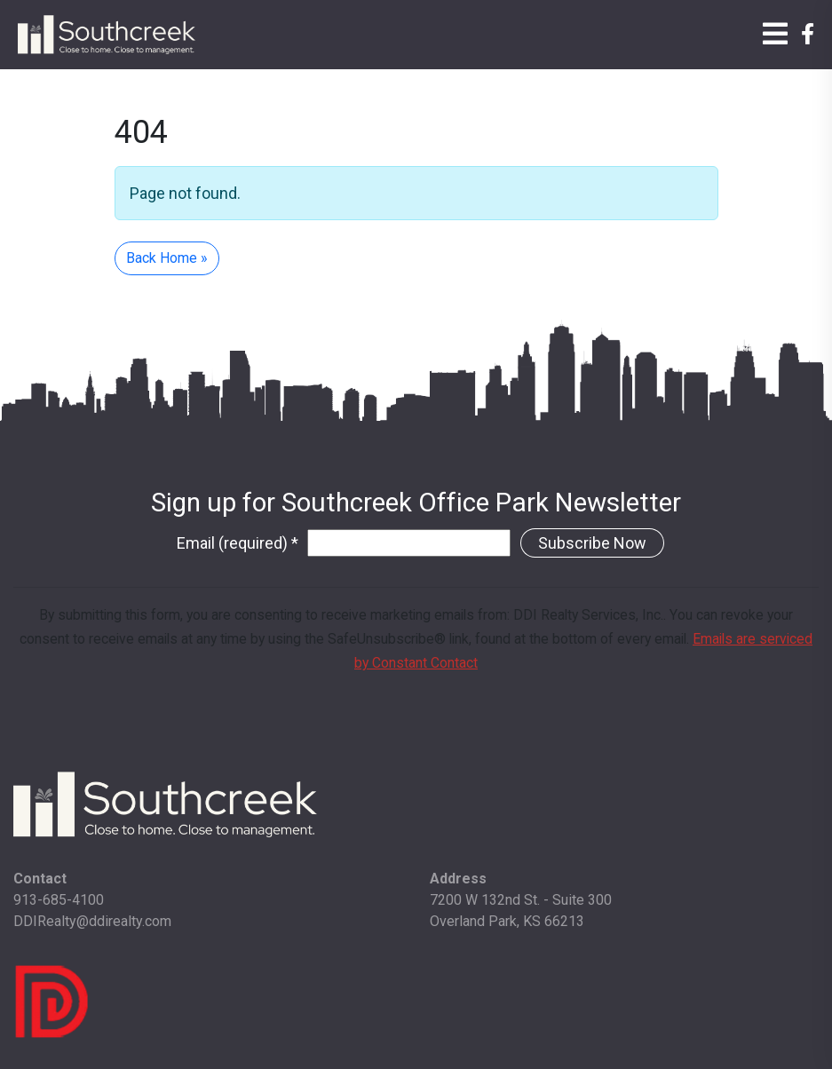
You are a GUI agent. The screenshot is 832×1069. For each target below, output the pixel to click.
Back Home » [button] (167, 257)
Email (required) (237, 543)
